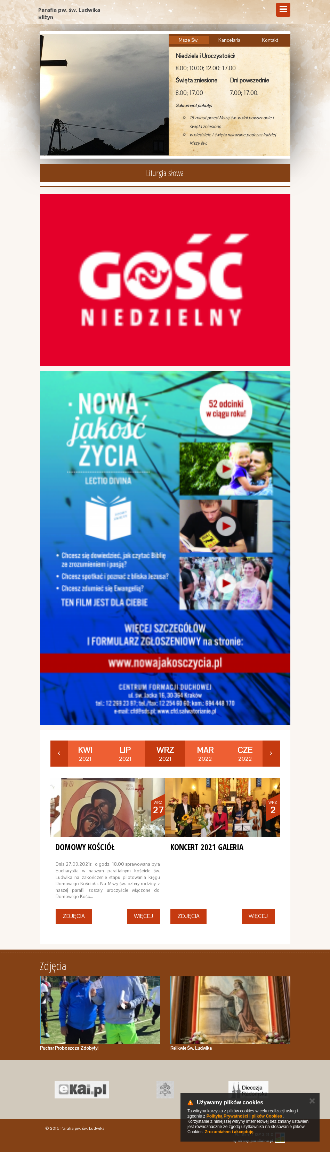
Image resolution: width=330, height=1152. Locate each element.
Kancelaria (229, 40)
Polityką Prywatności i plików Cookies (244, 1116)
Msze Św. (189, 40)
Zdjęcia (74, 916)
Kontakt (270, 40)
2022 (205, 753)
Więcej (143, 916)
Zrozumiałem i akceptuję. (230, 1131)
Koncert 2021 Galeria (206, 847)
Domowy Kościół (85, 847)
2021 (85, 753)
